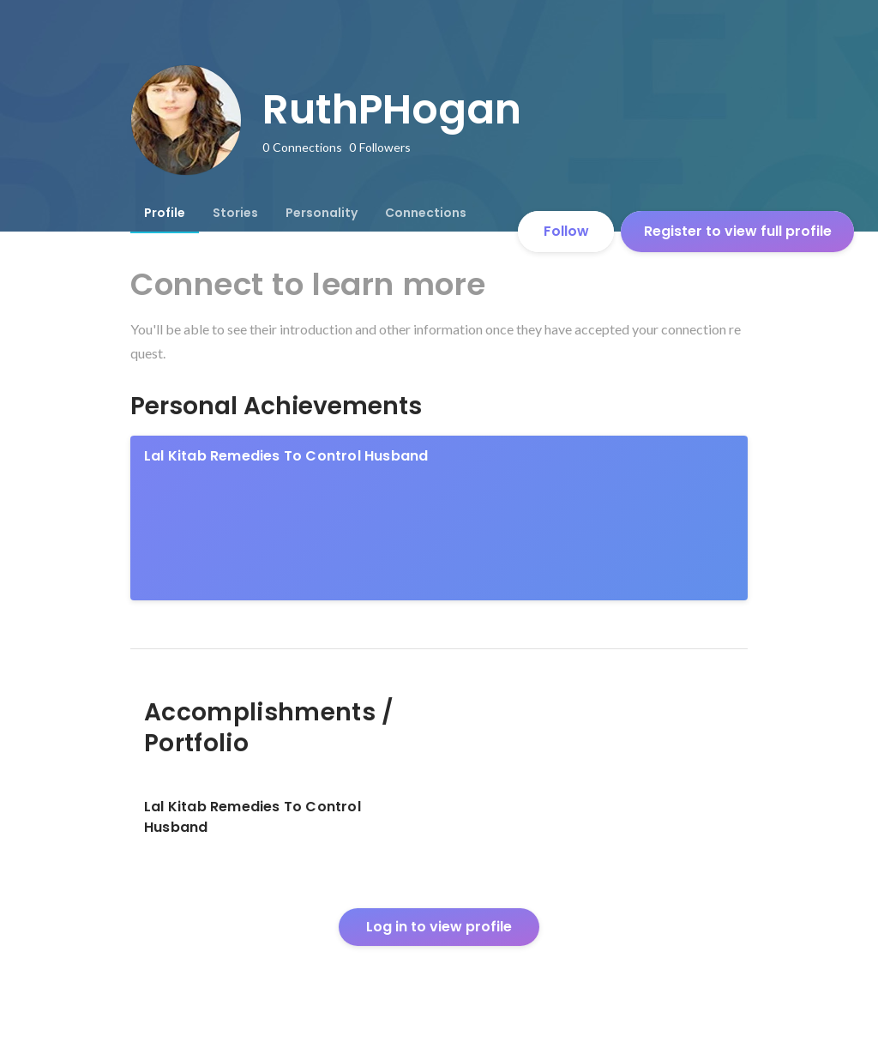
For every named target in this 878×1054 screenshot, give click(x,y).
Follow (566, 231)
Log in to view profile (439, 927)
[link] (439, 518)
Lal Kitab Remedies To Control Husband (286, 456)
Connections (425, 212)
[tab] (164, 212)
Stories (235, 212)
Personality (322, 212)
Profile (164, 212)
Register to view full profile (738, 231)
